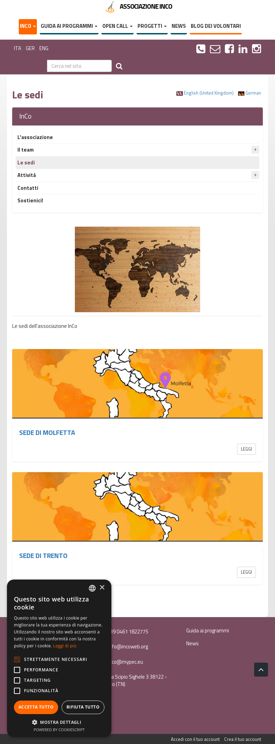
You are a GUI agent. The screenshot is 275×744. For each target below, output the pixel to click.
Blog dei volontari (216, 26)
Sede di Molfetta (47, 432)
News (179, 26)
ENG (43, 48)
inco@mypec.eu (121, 662)
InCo (28, 26)
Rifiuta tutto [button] (83, 707)
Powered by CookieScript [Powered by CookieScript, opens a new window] (59, 729)
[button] (59, 722)
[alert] (59, 658)
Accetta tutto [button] (36, 707)
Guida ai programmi (69, 26)
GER (30, 48)
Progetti (152, 26)
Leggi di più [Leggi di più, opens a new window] (65, 646)
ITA (17, 48)
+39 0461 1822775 (123, 632)
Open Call (117, 26)
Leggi (246, 448)
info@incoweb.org (123, 646)
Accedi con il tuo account (195, 739)
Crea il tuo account (242, 739)
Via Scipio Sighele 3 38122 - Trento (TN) (133, 680)
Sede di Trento (43, 555)
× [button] (101, 587)
